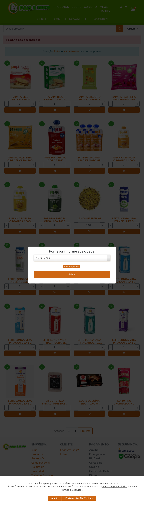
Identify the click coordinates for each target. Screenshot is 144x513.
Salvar (72, 274)
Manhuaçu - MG (71, 266)
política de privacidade (114, 486)
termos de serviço (72, 490)
